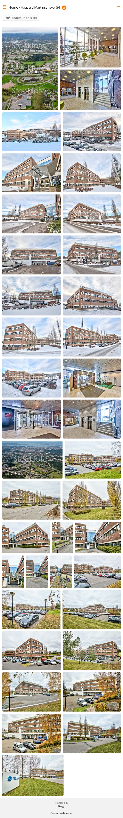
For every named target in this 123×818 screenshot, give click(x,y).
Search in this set (24, 18)
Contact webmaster (61, 813)
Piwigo (61, 806)
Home (13, 7)
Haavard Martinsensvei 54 (40, 7)
